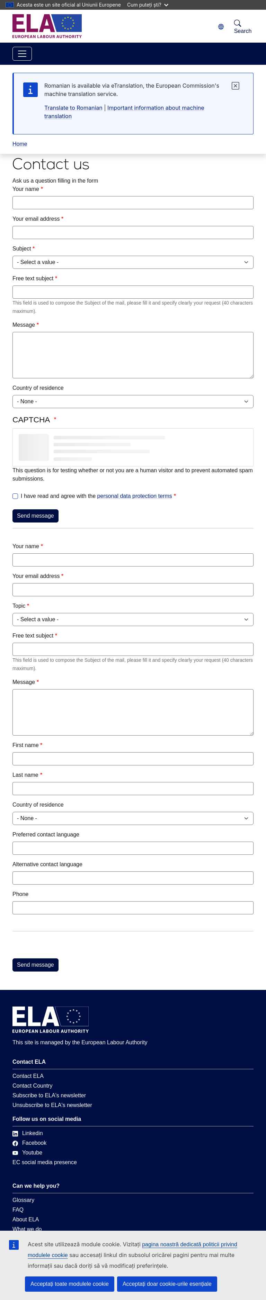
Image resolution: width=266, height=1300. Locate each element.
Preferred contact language (45, 834)
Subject (21, 249)
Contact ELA (28, 1076)
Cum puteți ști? (147, 5)
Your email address (36, 219)
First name (25, 745)
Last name (25, 775)
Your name (25, 189)
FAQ (18, 1210)
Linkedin (27, 1133)
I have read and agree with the (96, 496)
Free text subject (32, 278)
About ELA (25, 1219)
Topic (18, 606)
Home (19, 144)
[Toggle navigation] (22, 54)
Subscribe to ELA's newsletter (49, 1095)
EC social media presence (44, 1162)
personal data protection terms (134, 496)
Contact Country (32, 1086)
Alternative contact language (47, 864)
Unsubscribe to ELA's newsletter (52, 1105)
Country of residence (38, 388)
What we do (27, 1229)
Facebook (29, 1143)
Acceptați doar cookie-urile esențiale (167, 1284)
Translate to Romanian (73, 107)
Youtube (27, 1153)
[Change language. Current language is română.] (221, 27)
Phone (20, 894)
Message (23, 325)
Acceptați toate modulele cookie (69, 1284)
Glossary (23, 1200)
